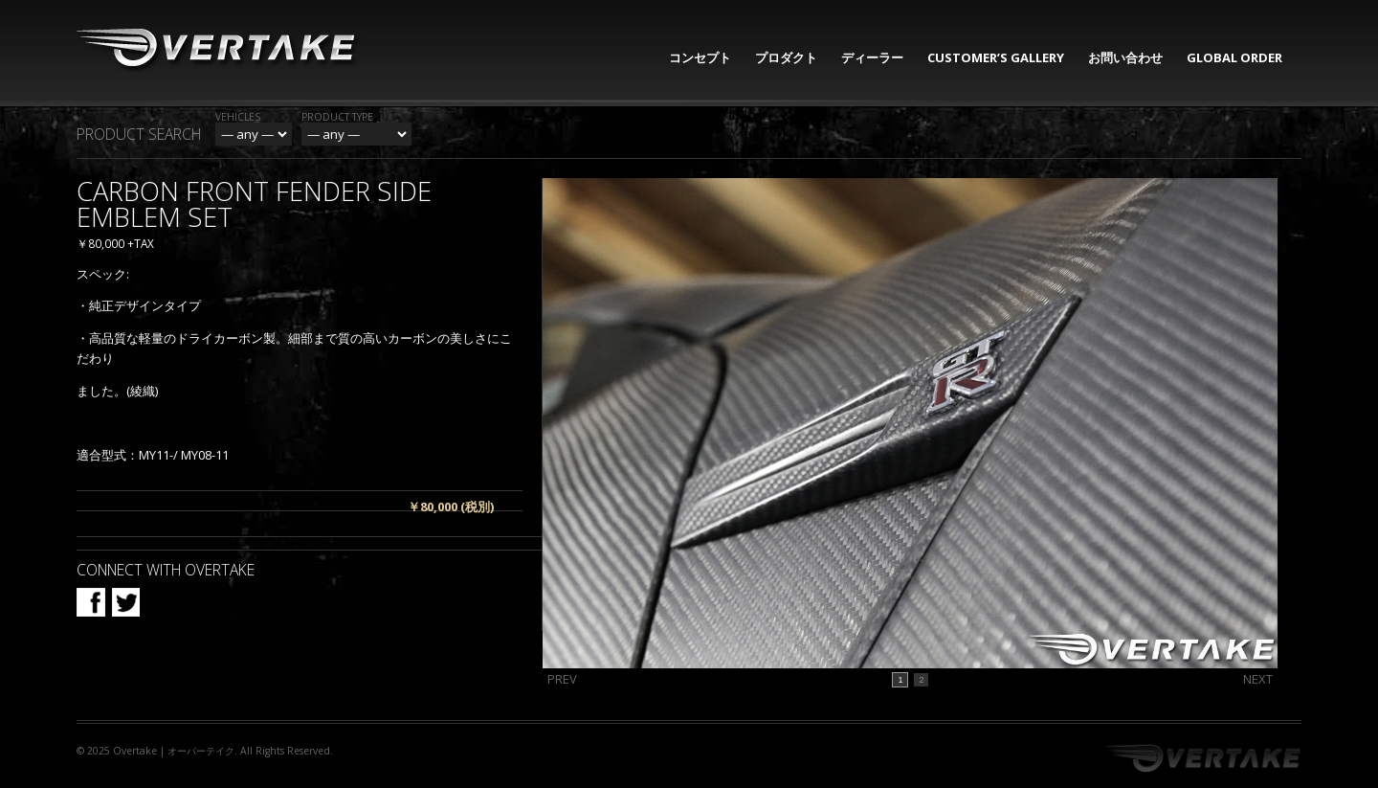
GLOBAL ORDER (1234, 57)
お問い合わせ (1125, 57)
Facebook (91, 602)
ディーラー (872, 57)
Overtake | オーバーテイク (173, 750)
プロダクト (786, 57)
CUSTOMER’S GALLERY (995, 57)
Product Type (337, 117)
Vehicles (237, 117)
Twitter (125, 602)
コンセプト (700, 57)
